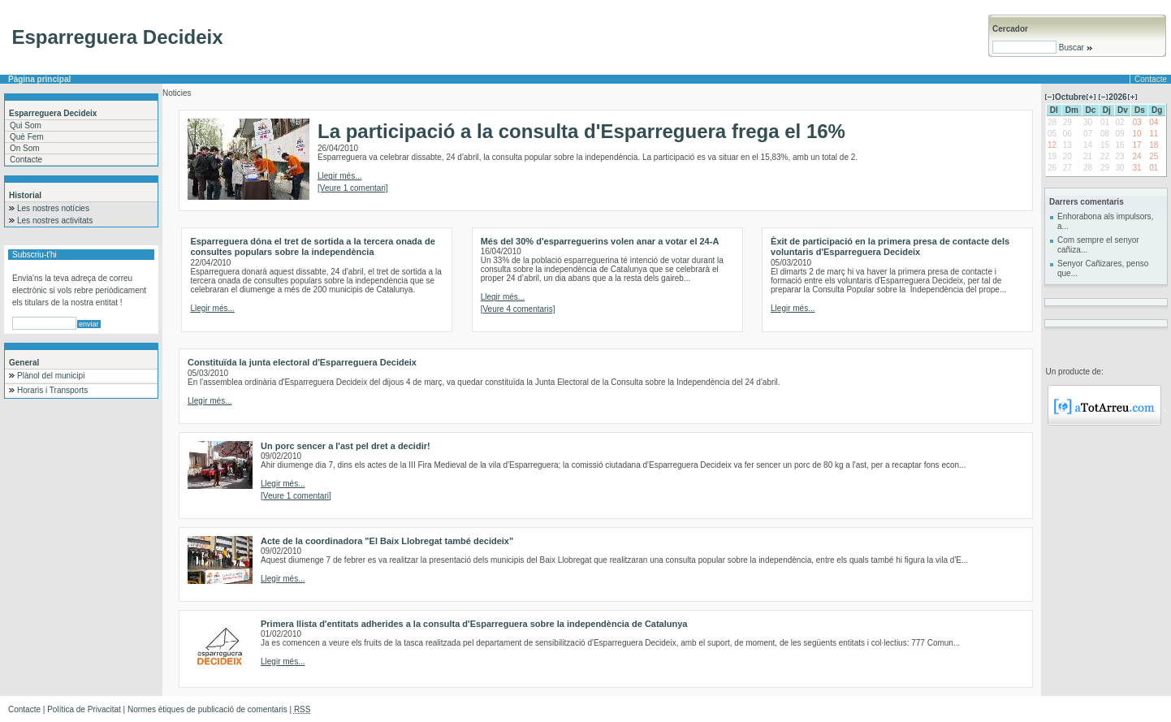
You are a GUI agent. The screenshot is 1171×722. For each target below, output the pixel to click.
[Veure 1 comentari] (353, 188)
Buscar (1074, 47)
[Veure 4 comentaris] (518, 309)
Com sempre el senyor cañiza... (1098, 245)
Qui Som (25, 125)
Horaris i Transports (52, 390)
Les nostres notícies (53, 208)
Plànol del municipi (50, 375)
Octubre (1070, 97)
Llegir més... (339, 175)
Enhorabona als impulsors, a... (1105, 221)
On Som (25, 148)
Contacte (1150, 79)
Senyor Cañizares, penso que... (1102, 268)
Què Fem (27, 136)
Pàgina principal (39, 79)
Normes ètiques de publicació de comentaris (207, 709)
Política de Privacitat (84, 709)
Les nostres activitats (55, 220)
